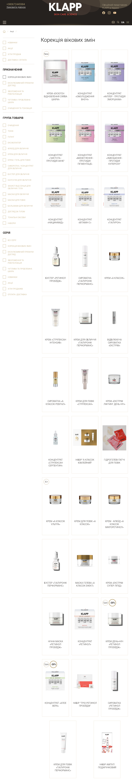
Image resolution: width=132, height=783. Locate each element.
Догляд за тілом (16, 211)
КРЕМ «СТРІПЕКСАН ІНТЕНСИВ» (55, 321)
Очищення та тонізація (20, 108)
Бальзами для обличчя (20, 206)
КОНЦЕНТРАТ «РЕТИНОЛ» (85, 623)
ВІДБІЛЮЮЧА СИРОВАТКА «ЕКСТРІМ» (114, 323)
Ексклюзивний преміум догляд (21, 84)
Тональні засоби (17, 217)
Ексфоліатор (14, 143)
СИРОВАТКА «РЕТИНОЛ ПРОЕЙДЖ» (114, 686)
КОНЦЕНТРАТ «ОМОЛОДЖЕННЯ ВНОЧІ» (85, 77)
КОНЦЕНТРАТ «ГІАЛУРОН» (114, 201)
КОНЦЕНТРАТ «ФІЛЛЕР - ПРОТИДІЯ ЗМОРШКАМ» (114, 77)
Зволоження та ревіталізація (16, 92)
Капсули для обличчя (19, 180)
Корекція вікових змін (19, 77)
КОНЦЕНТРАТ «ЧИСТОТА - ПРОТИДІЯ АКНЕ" (55, 138)
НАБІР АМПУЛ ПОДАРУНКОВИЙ (107, 746)
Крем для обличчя (17, 154)
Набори (12, 223)
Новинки (12, 42)
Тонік (10, 131)
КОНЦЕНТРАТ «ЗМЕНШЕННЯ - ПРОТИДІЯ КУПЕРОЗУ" (114, 140)
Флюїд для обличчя (18, 148)
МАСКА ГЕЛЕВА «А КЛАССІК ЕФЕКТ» (85, 564)
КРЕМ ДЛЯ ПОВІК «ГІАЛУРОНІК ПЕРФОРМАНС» (63, 748)
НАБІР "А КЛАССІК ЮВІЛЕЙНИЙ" (85, 441)
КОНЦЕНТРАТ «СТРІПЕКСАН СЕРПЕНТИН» (55, 443)
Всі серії (12, 240)
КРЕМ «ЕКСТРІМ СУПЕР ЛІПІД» (114, 564)
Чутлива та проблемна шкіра (20, 270)
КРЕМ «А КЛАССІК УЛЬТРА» (55, 503)
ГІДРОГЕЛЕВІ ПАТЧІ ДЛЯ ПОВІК (114, 441)
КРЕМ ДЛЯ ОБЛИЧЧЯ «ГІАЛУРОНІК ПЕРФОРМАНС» (85, 323)
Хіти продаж (14, 54)
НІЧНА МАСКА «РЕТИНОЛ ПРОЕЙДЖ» (55, 625)
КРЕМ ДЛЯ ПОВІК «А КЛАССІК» (85, 503)
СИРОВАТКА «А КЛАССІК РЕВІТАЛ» (55, 383)
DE (127, 22)
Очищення (13, 125)
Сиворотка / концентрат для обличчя (20, 167)
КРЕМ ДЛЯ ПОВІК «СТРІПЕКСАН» (85, 383)
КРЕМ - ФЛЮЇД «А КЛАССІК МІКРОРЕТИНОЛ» (114, 505)
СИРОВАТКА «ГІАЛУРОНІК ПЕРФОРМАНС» (85, 261)
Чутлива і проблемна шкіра (19, 101)
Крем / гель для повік (19, 160)
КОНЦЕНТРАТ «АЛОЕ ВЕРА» (55, 685)
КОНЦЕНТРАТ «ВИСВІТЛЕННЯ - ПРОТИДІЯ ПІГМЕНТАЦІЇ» (85, 140)
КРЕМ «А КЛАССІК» (114, 258)
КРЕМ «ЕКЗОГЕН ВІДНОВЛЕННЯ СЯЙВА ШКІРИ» (55, 77)
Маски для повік (16, 200)
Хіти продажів (15, 289)
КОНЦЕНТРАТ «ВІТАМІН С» (85, 201)
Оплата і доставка (17, 294)
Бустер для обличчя (18, 174)
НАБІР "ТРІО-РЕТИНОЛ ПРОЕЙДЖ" (85, 685)
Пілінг (11, 137)
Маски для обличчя (18, 194)
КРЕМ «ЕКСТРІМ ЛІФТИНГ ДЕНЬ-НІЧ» (114, 383)
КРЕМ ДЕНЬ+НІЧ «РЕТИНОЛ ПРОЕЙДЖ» (114, 625)
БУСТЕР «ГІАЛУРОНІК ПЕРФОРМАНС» (55, 564)
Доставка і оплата (17, 60)
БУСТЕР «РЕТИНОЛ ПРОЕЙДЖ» (55, 260)
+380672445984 (16, 4)
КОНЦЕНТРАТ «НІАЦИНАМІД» (55, 201)
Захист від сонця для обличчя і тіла (19, 187)
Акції (10, 48)
